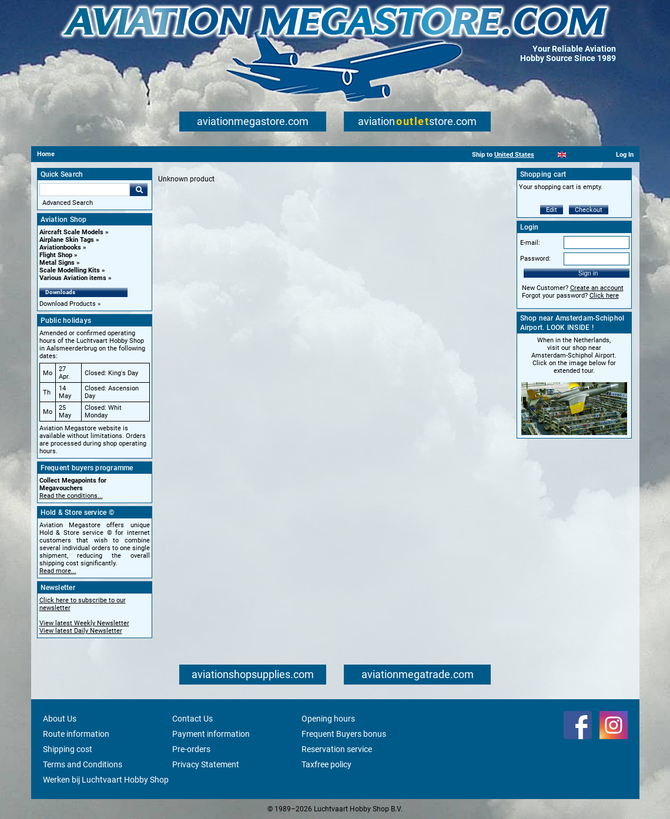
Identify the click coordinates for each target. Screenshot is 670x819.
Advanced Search (67, 203)
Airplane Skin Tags (66, 240)
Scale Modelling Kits (69, 270)
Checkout (588, 210)
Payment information (211, 734)
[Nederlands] (547, 155)
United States (514, 155)
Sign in (588, 273)
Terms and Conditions (82, 764)
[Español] (576, 155)
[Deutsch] (591, 155)
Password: (535, 258)
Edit (551, 210)
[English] (562, 155)
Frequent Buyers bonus (344, 734)
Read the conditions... (71, 496)
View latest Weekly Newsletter (84, 623)
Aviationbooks (60, 247)
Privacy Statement (205, 764)
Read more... (57, 571)
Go (139, 189)
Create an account (597, 288)
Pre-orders (191, 749)
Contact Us (192, 718)
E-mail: (530, 243)
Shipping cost (67, 749)
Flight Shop (55, 255)
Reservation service (337, 749)
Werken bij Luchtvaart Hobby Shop (106, 779)
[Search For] (84, 189)
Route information (76, 734)
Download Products (67, 304)
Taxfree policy (326, 764)
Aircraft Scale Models (71, 232)
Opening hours (328, 718)
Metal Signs (57, 263)
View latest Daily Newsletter (80, 631)
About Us (59, 718)
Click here (604, 295)
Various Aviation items (72, 278)
